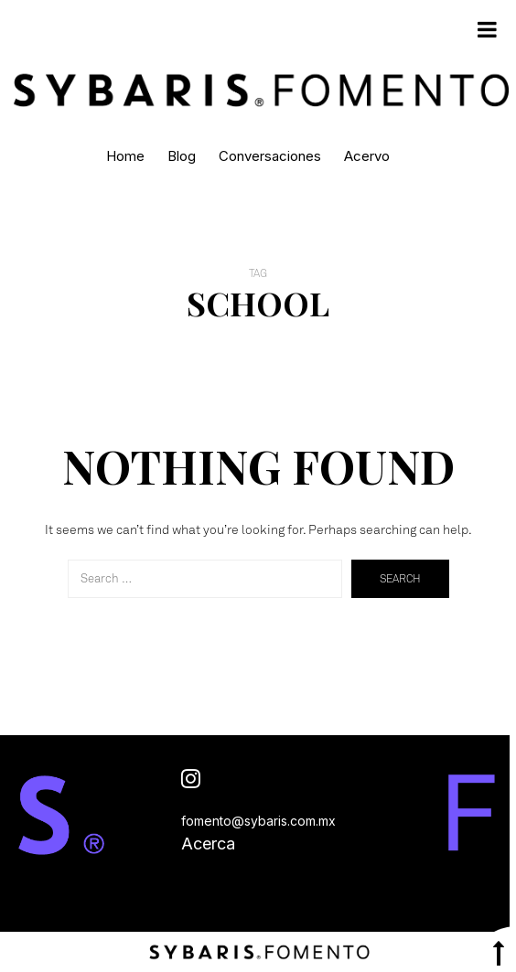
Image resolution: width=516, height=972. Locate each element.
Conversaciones (270, 156)
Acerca (208, 843)
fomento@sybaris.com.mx (258, 820)
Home (125, 156)
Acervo (367, 156)
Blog (181, 156)
